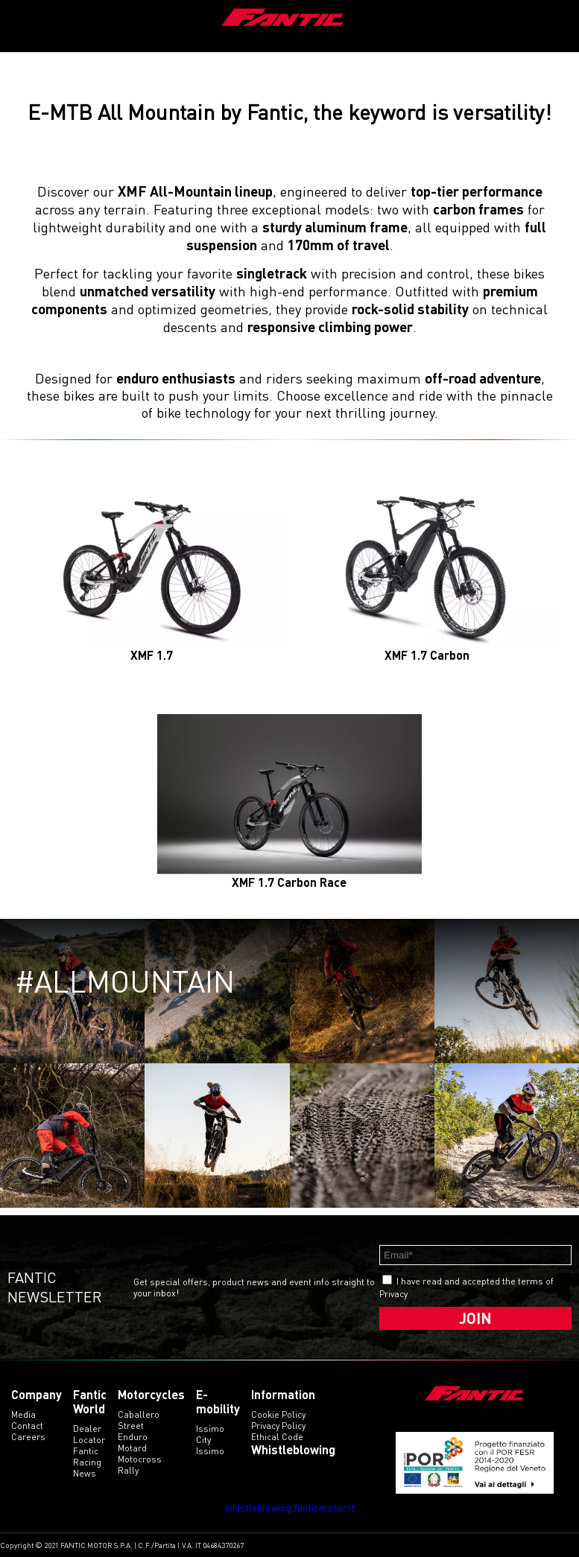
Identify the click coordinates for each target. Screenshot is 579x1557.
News (84, 1473)
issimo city (210, 1434)
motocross (140, 1459)
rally (128, 1470)
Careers (28, 1436)
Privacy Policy (278, 1425)
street (131, 1425)
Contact (27, 1425)
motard (132, 1447)
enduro (133, 1436)
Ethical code (277, 1436)
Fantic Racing (87, 1456)
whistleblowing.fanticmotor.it (290, 1507)
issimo (210, 1450)
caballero (138, 1414)
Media (23, 1414)
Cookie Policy (278, 1414)
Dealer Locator (89, 1434)
